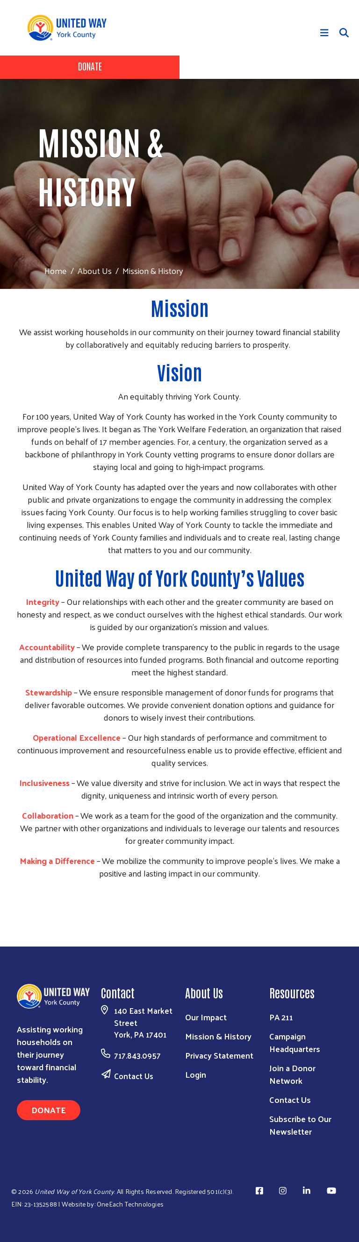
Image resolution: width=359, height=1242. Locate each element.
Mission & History (218, 1036)
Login (195, 1074)
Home (55, 270)
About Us (95, 270)
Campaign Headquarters (294, 1042)
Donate (90, 66)
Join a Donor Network (292, 1074)
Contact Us (133, 1076)
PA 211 (281, 1017)
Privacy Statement (219, 1055)
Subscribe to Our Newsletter (300, 1124)
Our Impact (206, 1017)
